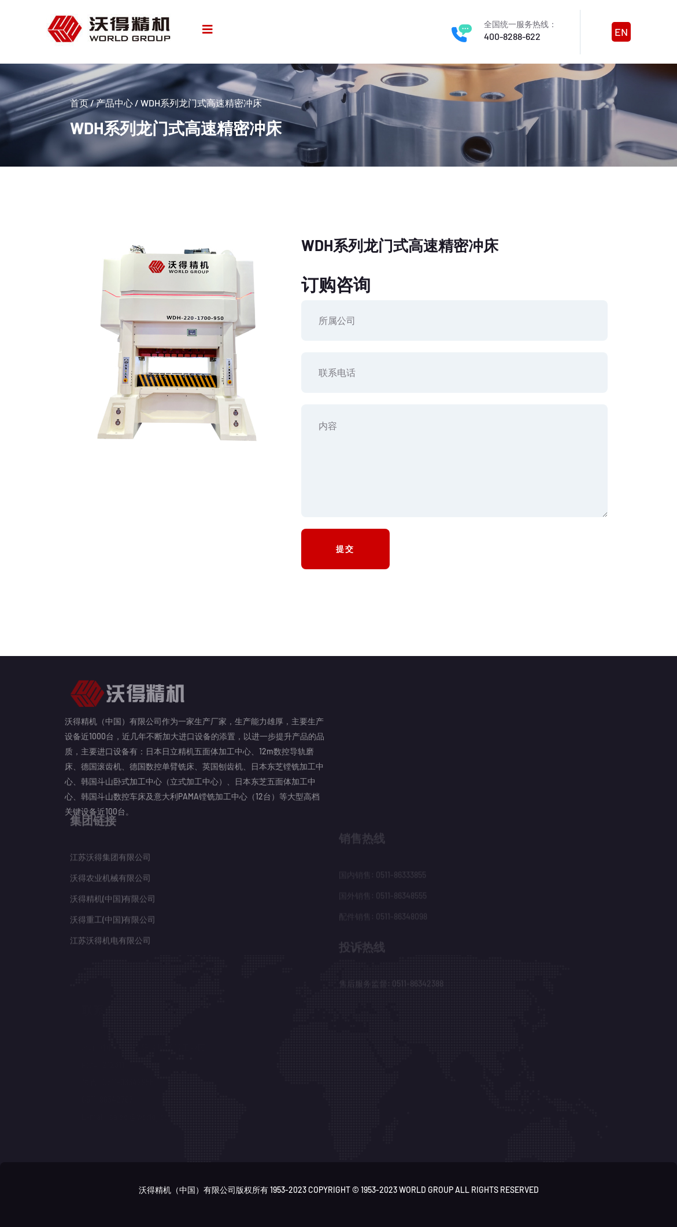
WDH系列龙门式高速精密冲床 (201, 102)
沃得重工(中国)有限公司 (113, 916)
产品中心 (114, 102)
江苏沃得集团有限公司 (110, 853)
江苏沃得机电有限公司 (110, 937)
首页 (79, 102)
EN (621, 31)
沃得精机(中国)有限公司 (113, 895)
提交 (346, 549)
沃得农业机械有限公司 (110, 874)
